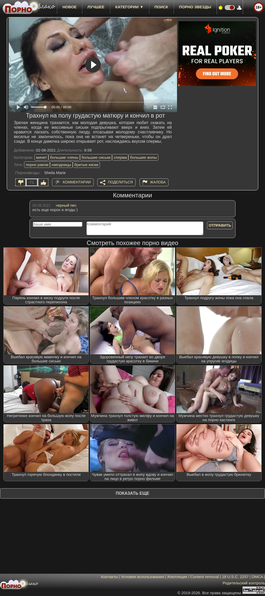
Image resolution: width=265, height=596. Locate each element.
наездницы (61, 164)
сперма (120, 157)
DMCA (257, 577)
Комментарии (77, 182)
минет (41, 157)
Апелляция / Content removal (193, 577)
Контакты (109, 577)
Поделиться (120, 182)
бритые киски (86, 164)
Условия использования (142, 577)
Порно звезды (195, 7)
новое (69, 7)
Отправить (220, 225)
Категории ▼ (129, 7)
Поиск (161, 7)
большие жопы (143, 157)
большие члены (64, 157)
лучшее (95, 7)
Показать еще (132, 493)
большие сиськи (96, 157)
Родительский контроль (244, 583)
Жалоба (158, 182)
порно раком (37, 164)
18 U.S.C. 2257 (235, 577)
